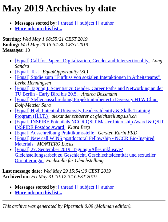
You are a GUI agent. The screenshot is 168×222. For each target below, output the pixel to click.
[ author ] (107, 23)
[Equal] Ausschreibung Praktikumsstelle (55, 132)
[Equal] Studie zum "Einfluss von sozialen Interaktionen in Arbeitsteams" (88, 77)
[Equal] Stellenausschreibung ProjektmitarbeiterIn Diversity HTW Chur (86, 99)
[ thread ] (67, 23)
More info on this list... (38, 28)
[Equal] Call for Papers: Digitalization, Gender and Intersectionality (82, 60)
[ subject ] (87, 23)
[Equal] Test (27, 71)
